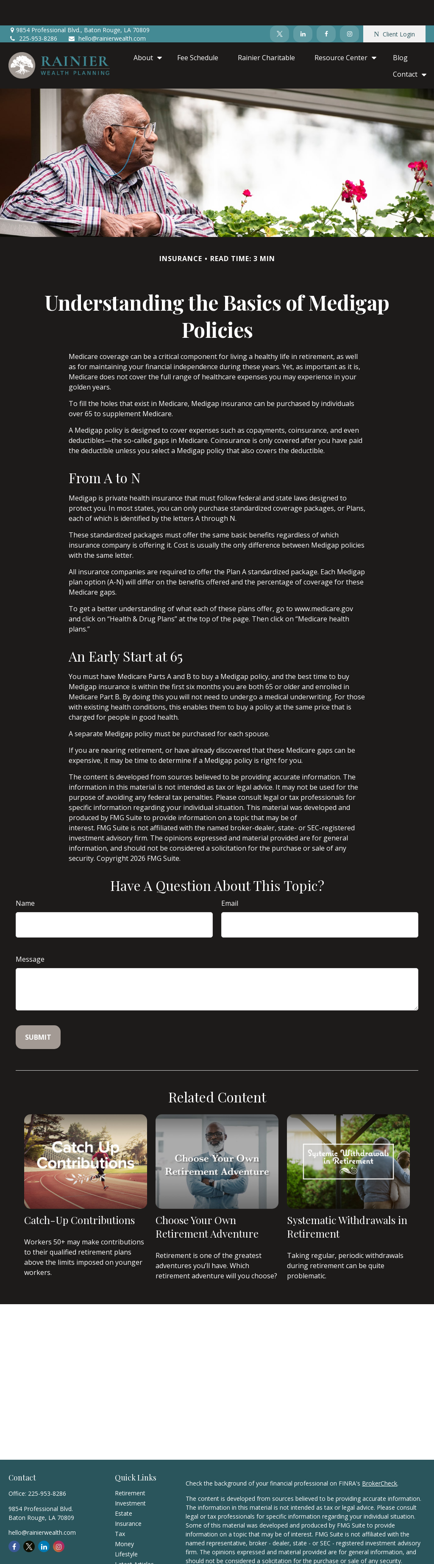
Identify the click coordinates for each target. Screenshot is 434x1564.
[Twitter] (279, 8)
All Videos (128, 1549)
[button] (145, 31)
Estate (123, 1488)
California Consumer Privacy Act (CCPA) (240, 1560)
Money (124, 1518)
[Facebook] (326, 8)
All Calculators (134, 1559)
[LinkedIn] (302, 8)
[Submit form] (38, 1012)
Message (30, 933)
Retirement (130, 1468)
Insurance (128, 1498)
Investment (130, 1478)
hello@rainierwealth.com (107, 13)
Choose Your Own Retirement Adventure (207, 1201)
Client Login (394, 9)
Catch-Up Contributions (79, 1194)
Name (25, 877)
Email (229, 877)
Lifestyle (126, 1529)
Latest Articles (134, 1539)
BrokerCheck (379, 1458)
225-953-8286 (32, 13)
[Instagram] (349, 8)
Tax (120, 1508)
